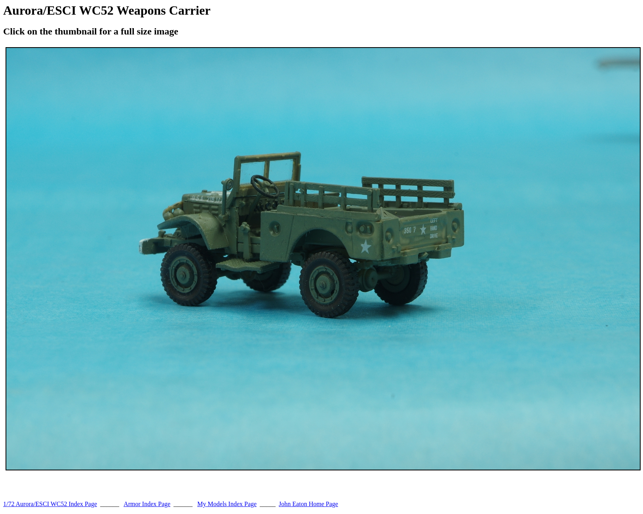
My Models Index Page (227, 504)
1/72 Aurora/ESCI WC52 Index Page (50, 504)
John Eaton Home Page (308, 504)
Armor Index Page (147, 504)
